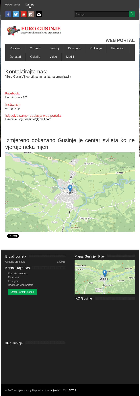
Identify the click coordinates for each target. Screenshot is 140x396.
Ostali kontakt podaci (22, 291)
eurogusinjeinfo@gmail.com (33, 119)
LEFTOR (72, 390)
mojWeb (54, 390)
